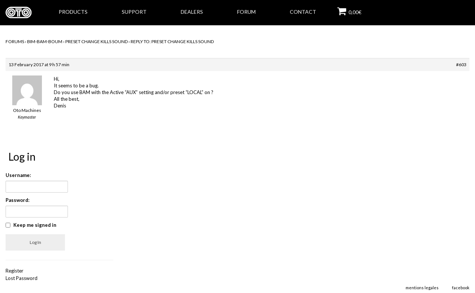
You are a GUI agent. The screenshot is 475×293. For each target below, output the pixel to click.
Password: (17, 200)
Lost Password (21, 278)
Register (14, 271)
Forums (15, 41)
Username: (18, 175)
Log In (35, 242)
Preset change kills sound (96, 41)
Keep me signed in (34, 225)
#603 (461, 64)
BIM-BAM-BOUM (44, 41)
